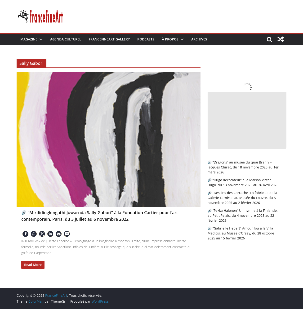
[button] (40, 39)
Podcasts (145, 39)
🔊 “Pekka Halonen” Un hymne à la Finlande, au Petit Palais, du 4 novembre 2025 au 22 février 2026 (243, 215)
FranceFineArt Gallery (109, 39)
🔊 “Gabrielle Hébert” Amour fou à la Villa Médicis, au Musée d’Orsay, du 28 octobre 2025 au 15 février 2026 (241, 233)
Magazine (28, 39)
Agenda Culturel (65, 39)
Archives (199, 39)
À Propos (170, 39)
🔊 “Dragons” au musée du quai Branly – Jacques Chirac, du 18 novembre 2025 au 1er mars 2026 (243, 167)
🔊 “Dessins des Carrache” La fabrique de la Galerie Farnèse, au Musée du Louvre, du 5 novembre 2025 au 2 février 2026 (242, 197)
